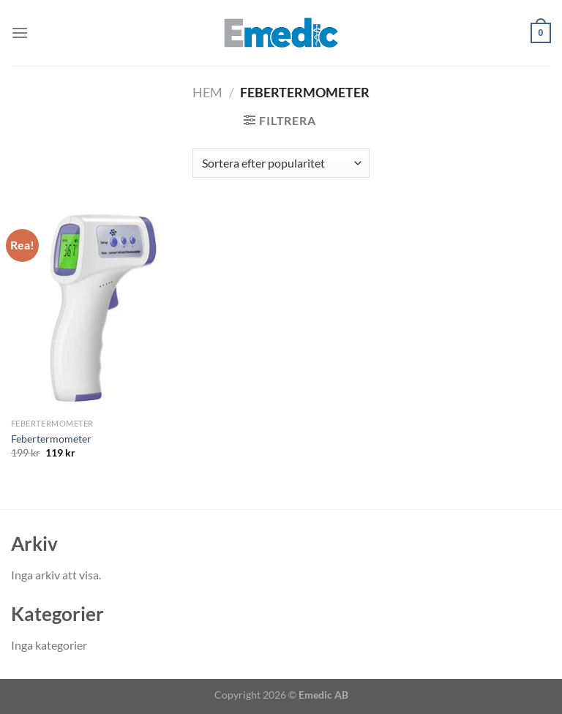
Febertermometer (51, 438)
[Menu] (20, 32)
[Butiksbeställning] (280, 163)
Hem (207, 92)
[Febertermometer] (96, 309)
